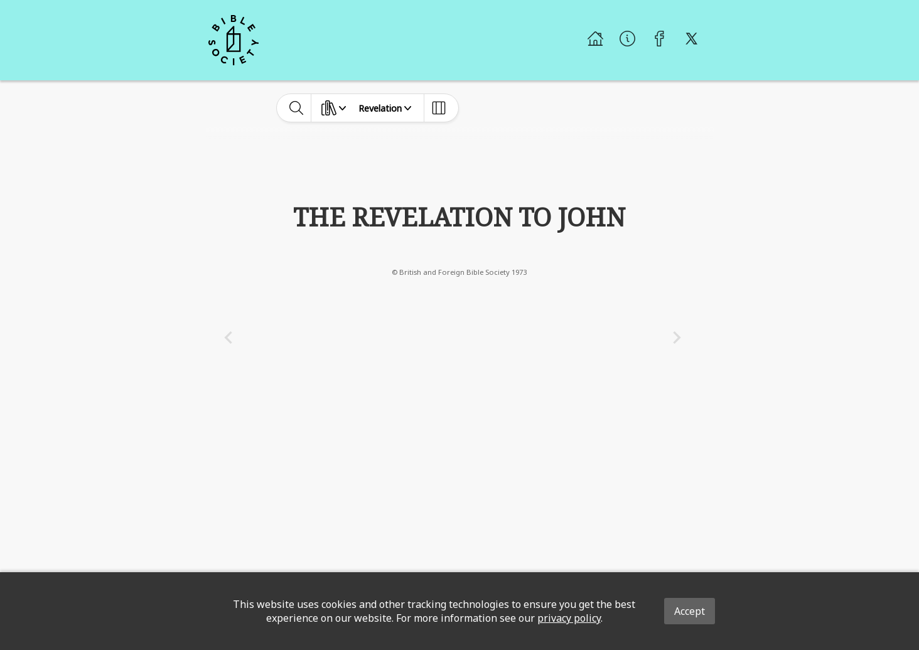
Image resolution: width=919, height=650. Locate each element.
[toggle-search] (296, 108)
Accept (689, 611)
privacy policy (569, 618)
